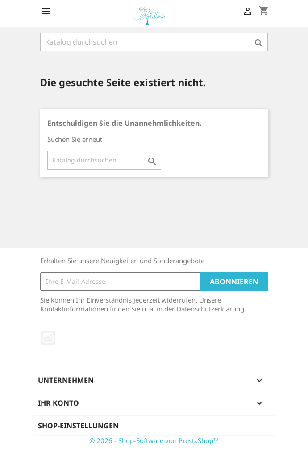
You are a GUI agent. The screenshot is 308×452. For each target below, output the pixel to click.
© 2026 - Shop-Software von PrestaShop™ (154, 440)
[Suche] (154, 42)
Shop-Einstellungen (78, 426)
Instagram (48, 338)
